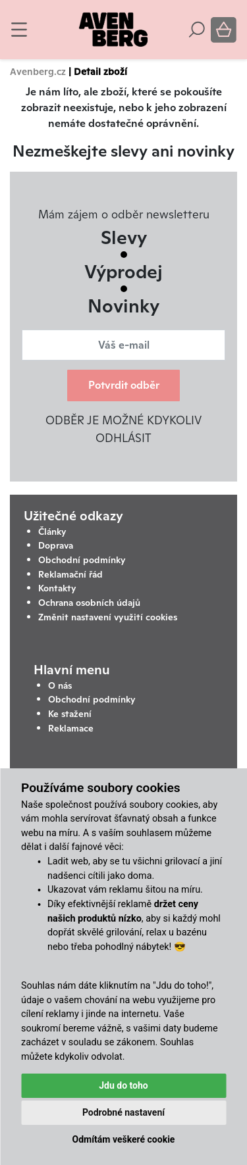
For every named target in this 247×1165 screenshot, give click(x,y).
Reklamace (71, 728)
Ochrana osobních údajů (89, 602)
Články (52, 531)
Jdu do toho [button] (123, 1085)
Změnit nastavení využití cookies (107, 617)
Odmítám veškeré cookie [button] (123, 1139)
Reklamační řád (70, 574)
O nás (60, 685)
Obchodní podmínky (82, 560)
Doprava (55, 545)
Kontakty (57, 588)
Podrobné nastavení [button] (123, 1112)
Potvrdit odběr (123, 385)
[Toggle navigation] (19, 29)
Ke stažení (70, 714)
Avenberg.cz (38, 71)
